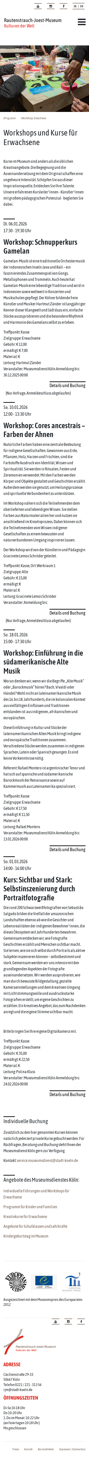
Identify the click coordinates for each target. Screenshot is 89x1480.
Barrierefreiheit (46, 1449)
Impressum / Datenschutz (72, 1449)
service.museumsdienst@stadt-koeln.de (47, 1160)
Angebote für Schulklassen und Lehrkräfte (35, 1226)
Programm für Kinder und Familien (30, 1206)
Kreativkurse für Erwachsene (25, 1216)
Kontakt (28, 1449)
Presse (16, 1449)
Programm (10, 118)
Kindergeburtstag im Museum (25, 1236)
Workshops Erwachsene (34, 118)
